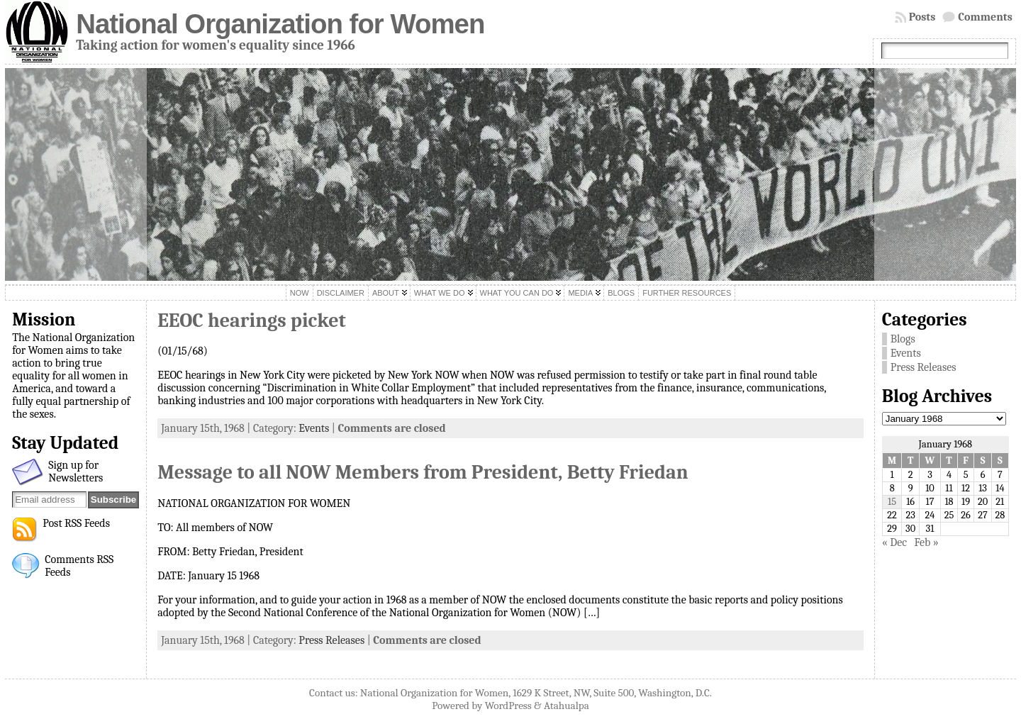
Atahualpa (566, 705)
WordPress (508, 705)
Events (314, 428)
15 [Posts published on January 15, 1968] (892, 502)
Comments (985, 17)
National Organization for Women (280, 24)
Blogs (903, 339)
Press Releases (331, 640)
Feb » (927, 542)
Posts (922, 17)
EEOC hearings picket (251, 320)
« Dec (894, 542)
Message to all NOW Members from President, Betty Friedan (422, 472)
